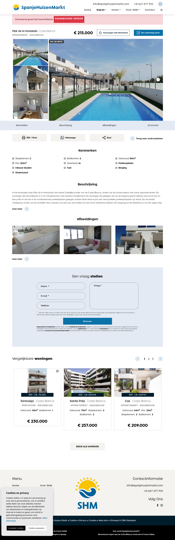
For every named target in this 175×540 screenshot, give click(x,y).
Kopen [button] (101, 9)
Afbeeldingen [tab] (109, 125)
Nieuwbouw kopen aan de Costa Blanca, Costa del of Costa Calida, (126, 534)
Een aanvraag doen (148, 32)
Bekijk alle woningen (87, 446)
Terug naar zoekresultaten (146, 138)
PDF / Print (29, 137)
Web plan (103, 520)
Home (87, 10)
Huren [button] (115, 10)
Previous (53, 80)
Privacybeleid (129, 313)
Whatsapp (68, 137)
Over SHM (46, 485)
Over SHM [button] (132, 10)
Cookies (93, 520)
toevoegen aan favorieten (113, 32)
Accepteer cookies (16, 528)
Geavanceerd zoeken (69, 18)
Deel (107, 137)
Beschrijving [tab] (65, 125)
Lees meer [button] (17, 259)
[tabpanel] (37, 397)
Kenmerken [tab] (22, 125)
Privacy (82, 520)
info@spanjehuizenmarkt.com (111, 4)
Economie (153, 125)
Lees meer (17, 209)
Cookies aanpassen (37, 528)
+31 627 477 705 (143, 4)
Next (158, 80)
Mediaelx (131, 520)
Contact (150, 10)
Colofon (73, 520)
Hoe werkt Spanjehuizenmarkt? (126, 531)
